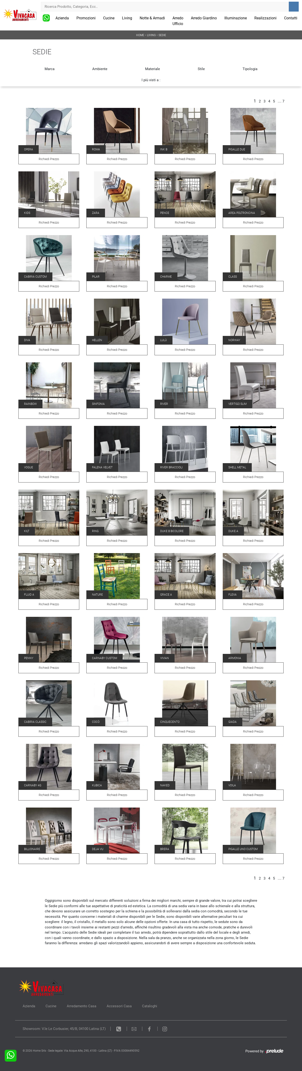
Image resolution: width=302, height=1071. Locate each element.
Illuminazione (235, 18)
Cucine (108, 18)
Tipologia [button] (250, 69)
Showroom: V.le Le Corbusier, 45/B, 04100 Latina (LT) (64, 1029)
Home (140, 35)
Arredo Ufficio (177, 21)
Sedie (162, 35)
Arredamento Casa (81, 1006)
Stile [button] (201, 69)
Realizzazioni (265, 18)
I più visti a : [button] (151, 80)
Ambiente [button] (99, 69)
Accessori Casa (119, 1006)
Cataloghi (149, 1006)
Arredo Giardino (204, 18)
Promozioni (86, 18)
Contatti (290, 18)
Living (127, 18)
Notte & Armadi (152, 18)
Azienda (62, 18)
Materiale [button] (152, 69)
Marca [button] (50, 69)
